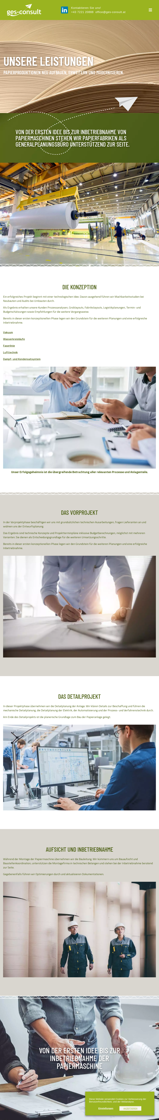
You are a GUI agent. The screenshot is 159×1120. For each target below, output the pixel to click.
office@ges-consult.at (110, 12)
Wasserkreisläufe (14, 339)
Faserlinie (9, 346)
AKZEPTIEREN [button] (130, 1108)
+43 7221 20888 (83, 12)
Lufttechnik (10, 352)
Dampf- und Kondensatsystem (22, 359)
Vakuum (8, 332)
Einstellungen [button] (105, 1108)
